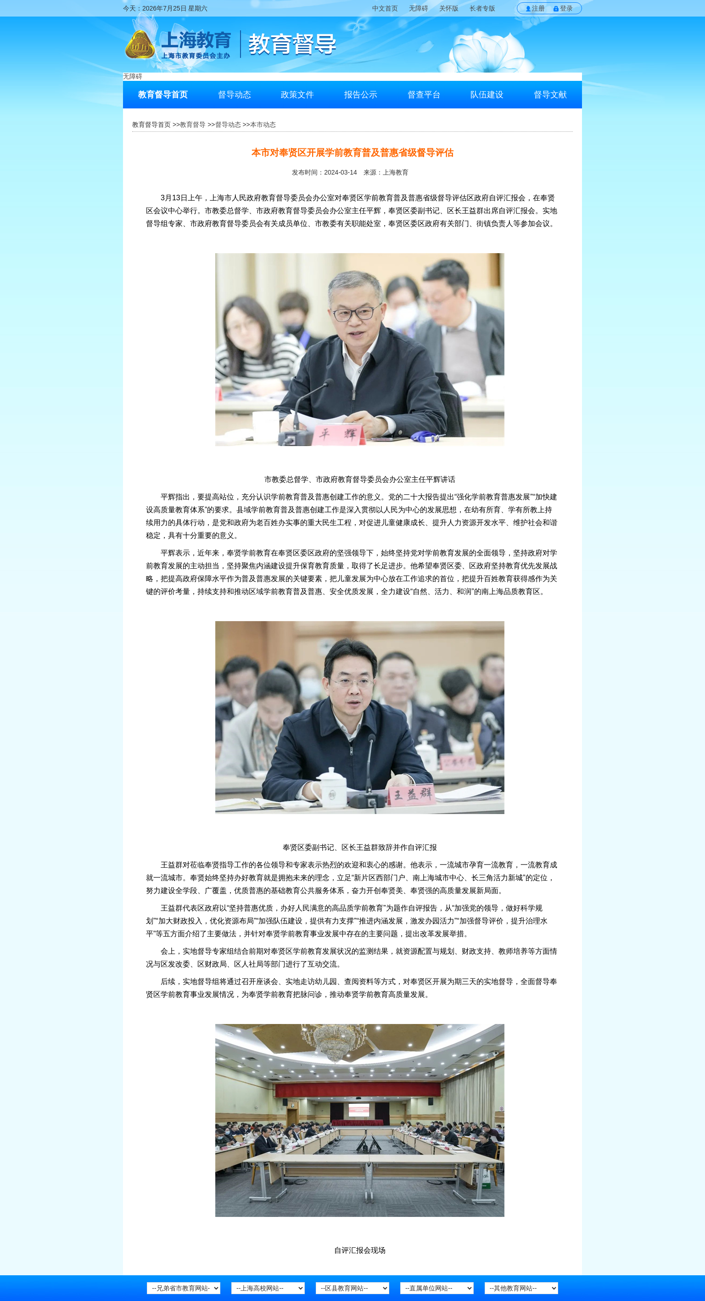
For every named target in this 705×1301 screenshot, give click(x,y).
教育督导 (193, 124)
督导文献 (550, 94)
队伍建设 (487, 94)
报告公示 (360, 94)
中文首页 (385, 8)
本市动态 (263, 124)
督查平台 (424, 94)
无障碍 (418, 8)
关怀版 (449, 8)
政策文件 (297, 94)
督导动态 (234, 94)
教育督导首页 (163, 94)
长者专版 (482, 8)
